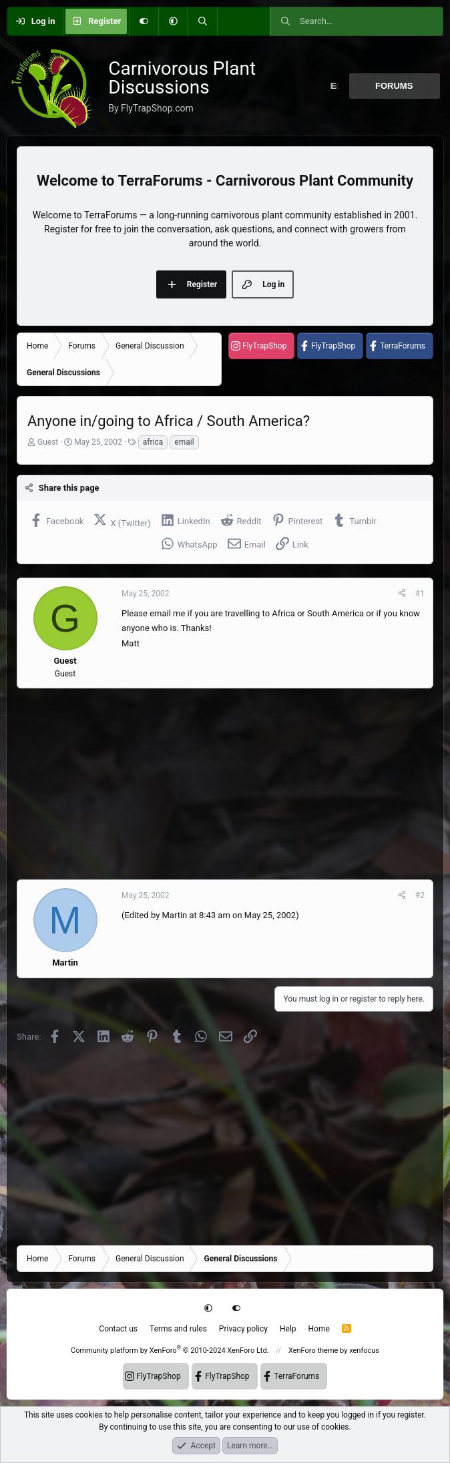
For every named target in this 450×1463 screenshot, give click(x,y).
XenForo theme (313, 1350)
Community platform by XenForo (170, 1350)
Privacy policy (243, 1328)
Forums (394, 86)
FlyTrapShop (264, 346)
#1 (420, 593)
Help (288, 1328)
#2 (420, 895)
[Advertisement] (225, 783)
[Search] (202, 21)
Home (319, 1328)
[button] (173, 21)
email (184, 442)
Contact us (118, 1328)
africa (153, 442)
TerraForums (402, 346)
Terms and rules (178, 1328)
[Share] (402, 594)
